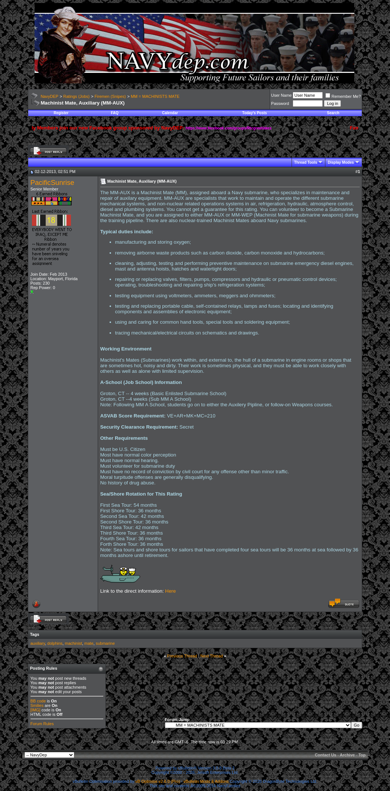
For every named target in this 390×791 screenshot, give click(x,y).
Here (170, 591)
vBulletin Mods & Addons (206, 781)
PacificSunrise (52, 182)
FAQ (114, 113)
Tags (34, 634)
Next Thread (212, 656)
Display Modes (341, 162)
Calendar (170, 113)
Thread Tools (305, 162)
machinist (73, 643)
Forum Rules (42, 723)
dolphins (54, 643)
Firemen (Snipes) (110, 96)
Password (280, 103)
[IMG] (35, 710)
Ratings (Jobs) (76, 96)
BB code (38, 701)
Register (60, 113)
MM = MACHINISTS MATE (155, 96)
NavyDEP (49, 96)
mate (88, 643)
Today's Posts (254, 113)
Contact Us (325, 755)
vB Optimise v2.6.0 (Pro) (158, 781)
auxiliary (37, 643)
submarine (105, 643)
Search (333, 113)
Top (361, 755)
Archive (347, 755)
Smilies (36, 705)
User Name (281, 95)
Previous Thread (182, 656)
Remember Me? (343, 96)
